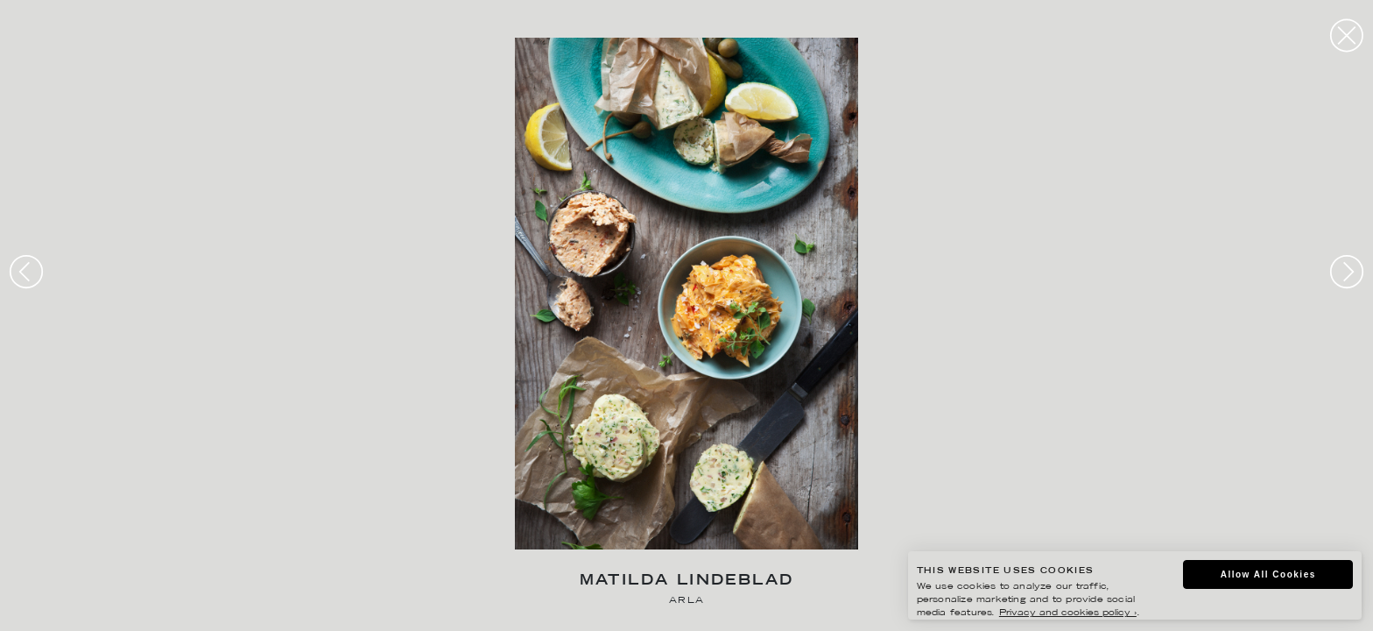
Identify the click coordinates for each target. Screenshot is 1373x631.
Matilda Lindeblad (687, 581)
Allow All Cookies (1268, 574)
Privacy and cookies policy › (1068, 613)
